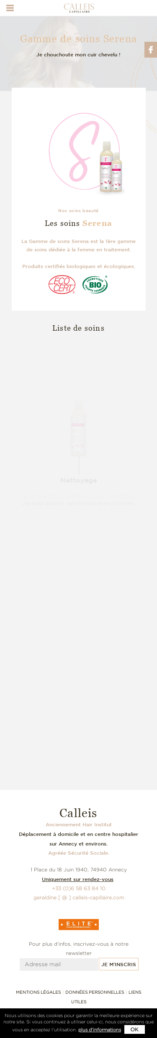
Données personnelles (94, 992)
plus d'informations (99, 1029)
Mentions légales (38, 992)
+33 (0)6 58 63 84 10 (79, 888)
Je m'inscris (118, 964)
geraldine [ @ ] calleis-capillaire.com (78, 897)
